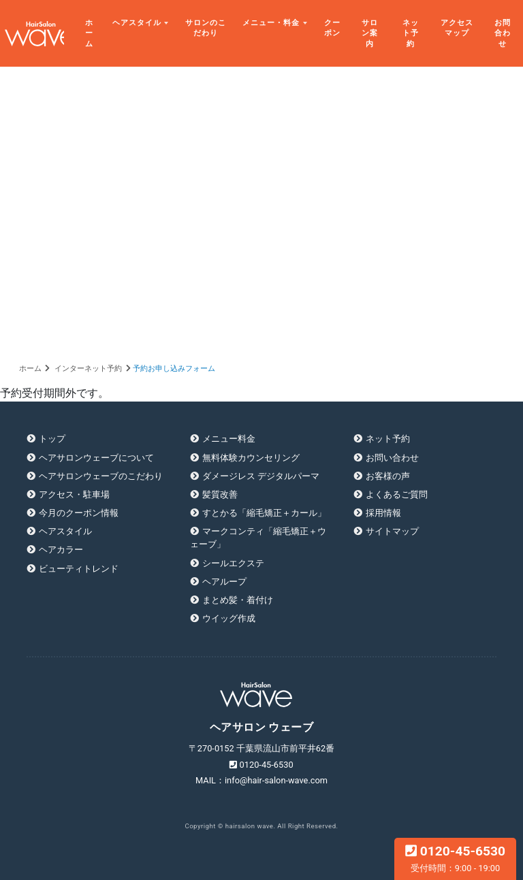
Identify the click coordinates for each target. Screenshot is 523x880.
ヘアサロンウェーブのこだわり (101, 476)
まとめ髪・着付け (237, 600)
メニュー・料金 (271, 22)
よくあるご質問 (397, 494)
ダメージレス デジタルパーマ (260, 476)
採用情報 (383, 513)
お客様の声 (388, 476)
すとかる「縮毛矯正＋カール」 (264, 513)
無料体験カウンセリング (251, 458)
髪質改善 (220, 494)
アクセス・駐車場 (74, 494)
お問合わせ (502, 33)
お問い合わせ (392, 458)
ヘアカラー (61, 549)
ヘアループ (224, 581)
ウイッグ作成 (228, 618)
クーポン (332, 28)
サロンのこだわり (205, 28)
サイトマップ (392, 531)
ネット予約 (410, 33)
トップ (52, 439)
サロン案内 (370, 33)
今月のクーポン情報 (78, 513)
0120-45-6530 (455, 858)
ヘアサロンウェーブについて (96, 458)
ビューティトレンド (78, 569)
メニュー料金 (228, 439)
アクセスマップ (457, 28)
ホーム (89, 33)
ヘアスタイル (136, 22)
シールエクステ (233, 563)
